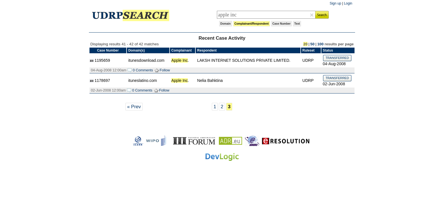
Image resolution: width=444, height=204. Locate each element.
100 (320, 44)
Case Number (281, 23)
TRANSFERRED (337, 58)
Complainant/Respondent (251, 23)
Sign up (335, 3)
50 (312, 44)
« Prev (134, 106)
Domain (225, 23)
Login (348, 3)
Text (297, 23)
